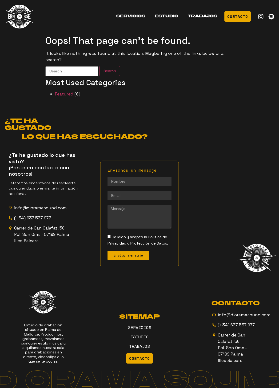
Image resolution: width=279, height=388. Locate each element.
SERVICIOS (130, 16)
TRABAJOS (202, 16)
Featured (64, 94)
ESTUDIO (166, 16)
